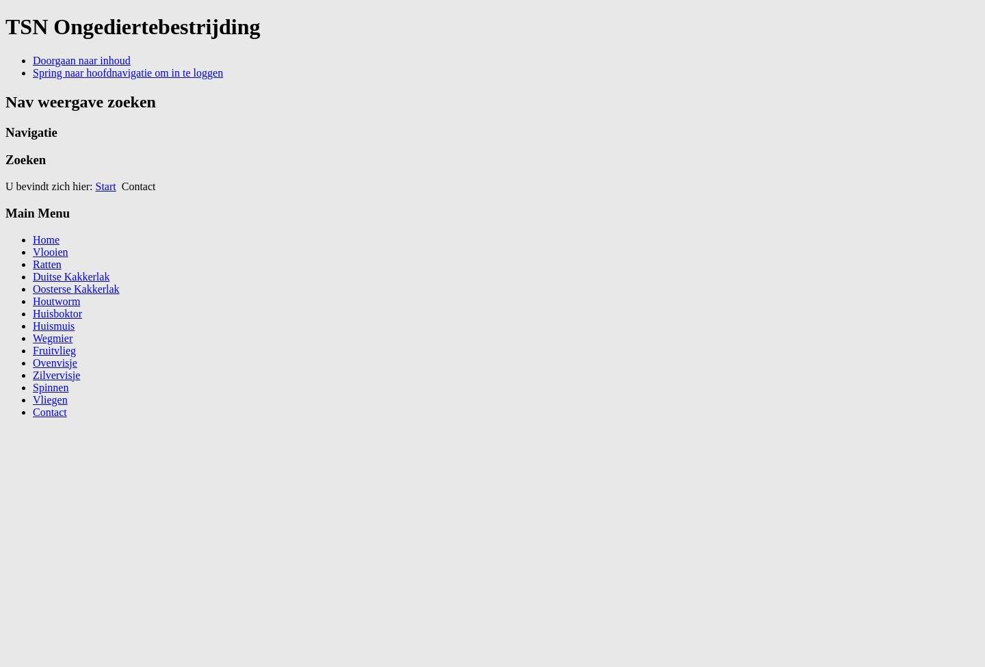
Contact (50, 412)
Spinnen (50, 387)
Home (46, 240)
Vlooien (50, 252)
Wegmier (53, 338)
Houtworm (56, 301)
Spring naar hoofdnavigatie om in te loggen (128, 73)
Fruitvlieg (54, 350)
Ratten (47, 264)
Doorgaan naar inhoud (82, 60)
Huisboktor (57, 313)
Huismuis (54, 326)
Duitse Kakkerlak (71, 277)
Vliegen (50, 400)
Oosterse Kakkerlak (76, 289)
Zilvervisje (56, 375)
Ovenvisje (55, 363)
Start (106, 186)
